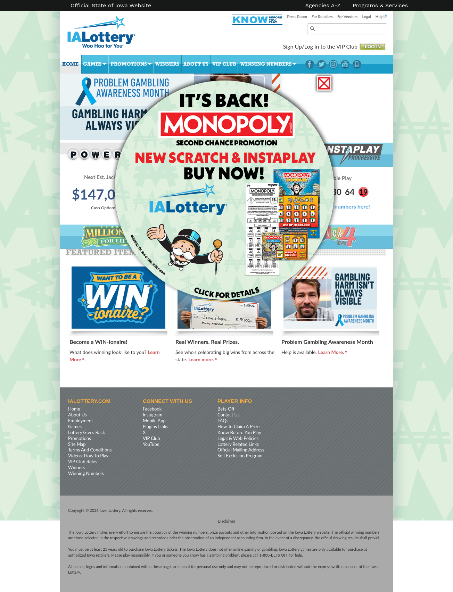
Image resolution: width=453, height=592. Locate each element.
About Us (195, 64)
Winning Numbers (268, 64)
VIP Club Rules (82, 461)
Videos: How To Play (88, 455)
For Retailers (322, 16)
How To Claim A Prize (238, 426)
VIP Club (224, 64)
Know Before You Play (239, 432)
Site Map (77, 444)
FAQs (222, 420)
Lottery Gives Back (86, 432)
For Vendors (347, 16)
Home (70, 64)
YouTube (345, 64)
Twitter (321, 64)
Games (95, 64)
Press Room (297, 16)
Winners (167, 64)
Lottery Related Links (238, 444)
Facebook (309, 64)
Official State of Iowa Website (111, 5)
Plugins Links (155, 426)
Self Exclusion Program (240, 455)
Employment (80, 420)
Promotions (131, 64)
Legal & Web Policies (237, 438)
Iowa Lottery (107, 34)
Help (381, 16)
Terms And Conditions (90, 450)
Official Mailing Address (240, 450)
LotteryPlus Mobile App (357, 64)
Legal (366, 16)
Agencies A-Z (323, 5)
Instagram (333, 64)
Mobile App (154, 420)
